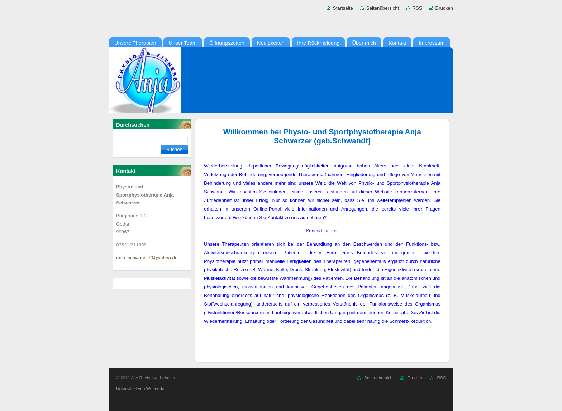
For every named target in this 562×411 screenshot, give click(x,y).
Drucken (444, 8)
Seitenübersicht (382, 8)
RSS (417, 8)
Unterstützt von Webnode (140, 388)
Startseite (343, 8)
